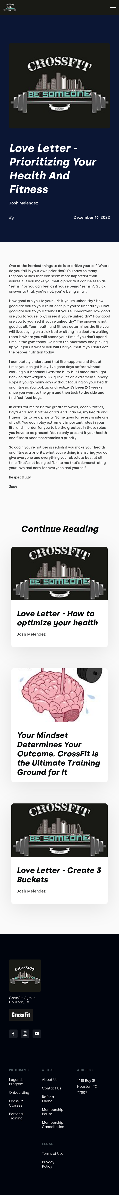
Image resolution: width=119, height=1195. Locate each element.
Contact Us (51, 1088)
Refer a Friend (48, 1099)
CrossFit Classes (16, 1103)
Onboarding (19, 1093)
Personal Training (16, 1116)
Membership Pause (52, 1112)
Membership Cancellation (53, 1124)
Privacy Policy (48, 1164)
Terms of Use (52, 1154)
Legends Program (16, 1082)
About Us (49, 1080)
